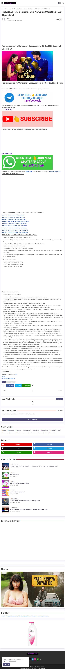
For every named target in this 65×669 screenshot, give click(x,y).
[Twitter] (18, 385)
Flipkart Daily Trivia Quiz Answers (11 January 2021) (25, 500)
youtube (17, 444)
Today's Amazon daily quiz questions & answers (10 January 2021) (29, 509)
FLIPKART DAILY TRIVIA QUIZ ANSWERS (13, 215)
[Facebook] (10, 385)
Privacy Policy (40, 666)
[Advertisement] (32, 33)
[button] (59, 3)
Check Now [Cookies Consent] (12, 661)
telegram (49, 448)
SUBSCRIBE (28, 171)
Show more (59, 399)
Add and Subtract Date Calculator (19, 483)
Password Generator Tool (17, 492)
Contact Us (33, 666)
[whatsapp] (38, 659)
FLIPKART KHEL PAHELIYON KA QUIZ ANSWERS (15, 221)
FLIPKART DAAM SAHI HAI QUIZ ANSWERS (14, 219)
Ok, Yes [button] (7, 664)
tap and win (40, 432)
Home (3, 8)
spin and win (33, 432)
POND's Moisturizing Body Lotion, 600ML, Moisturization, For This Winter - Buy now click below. (25, 616)
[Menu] (2, 3)
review (13, 432)
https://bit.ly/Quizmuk (54, 171)
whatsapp (18, 452)
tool (46, 432)
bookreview (19, 430)
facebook (49, 444)
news (59, 430)
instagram (49, 452)
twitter (18, 448)
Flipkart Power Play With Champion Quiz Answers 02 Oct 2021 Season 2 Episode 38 (34, 466)
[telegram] (33, 659)
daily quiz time (27, 430)
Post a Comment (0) (32, 419)
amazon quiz (11, 430)
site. (16, 374)
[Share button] (32, 385)
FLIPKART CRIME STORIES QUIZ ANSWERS (14, 228)
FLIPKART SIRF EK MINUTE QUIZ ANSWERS (14, 225)
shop (18, 432)
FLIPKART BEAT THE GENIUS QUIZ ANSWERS (15, 230)
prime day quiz (6, 432)
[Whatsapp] (26, 385)
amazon (4, 430)
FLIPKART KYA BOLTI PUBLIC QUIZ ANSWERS (15, 232)
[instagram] (35, 659)
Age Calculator (14, 474)
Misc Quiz (53, 430)
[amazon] (40, 659)
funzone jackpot (45, 430)
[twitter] (30, 659)
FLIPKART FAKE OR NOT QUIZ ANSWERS (13, 217)
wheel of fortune (53, 432)
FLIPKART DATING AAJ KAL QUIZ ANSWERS (14, 223)
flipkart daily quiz (9, 8)
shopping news (25, 432)
